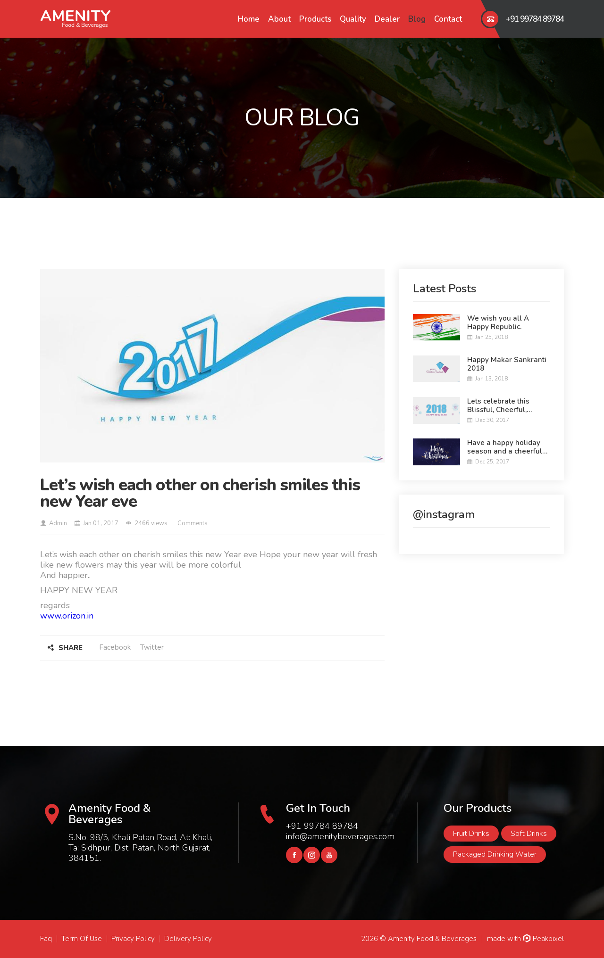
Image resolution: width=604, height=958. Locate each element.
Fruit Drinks (471, 833)
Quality (353, 19)
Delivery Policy (188, 938)
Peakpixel (543, 938)
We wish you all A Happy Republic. (498, 322)
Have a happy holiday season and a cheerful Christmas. (504, 446)
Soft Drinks (529, 833)
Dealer (387, 19)
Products (315, 19)
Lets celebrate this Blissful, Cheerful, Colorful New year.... (500, 405)
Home (249, 19)
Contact (448, 19)
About (279, 19)
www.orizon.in (66, 615)
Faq (46, 938)
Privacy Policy (133, 938)
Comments (192, 523)
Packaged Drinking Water (495, 854)
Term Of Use (81, 938)
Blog (417, 19)
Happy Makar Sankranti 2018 (506, 363)
